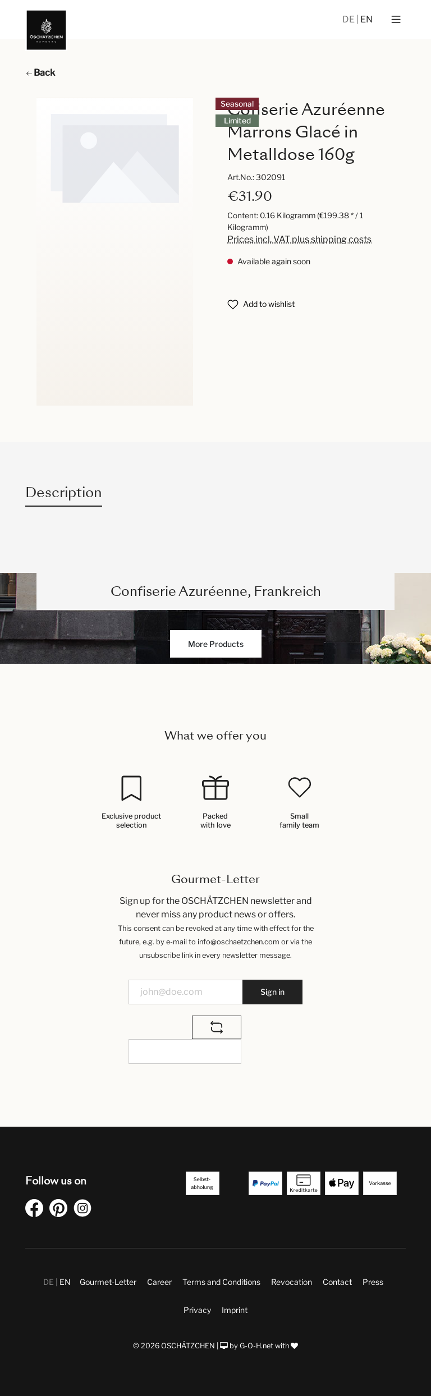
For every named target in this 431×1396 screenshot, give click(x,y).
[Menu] (396, 19)
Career (159, 1282)
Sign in (272, 992)
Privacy (197, 1310)
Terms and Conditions (221, 1282)
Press (373, 1282)
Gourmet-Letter (108, 1282)
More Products (216, 644)
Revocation (291, 1282)
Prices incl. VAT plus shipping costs (299, 239)
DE (349, 19)
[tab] (63, 492)
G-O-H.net (256, 1346)
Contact (337, 1282)
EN (366, 19)
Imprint (234, 1310)
